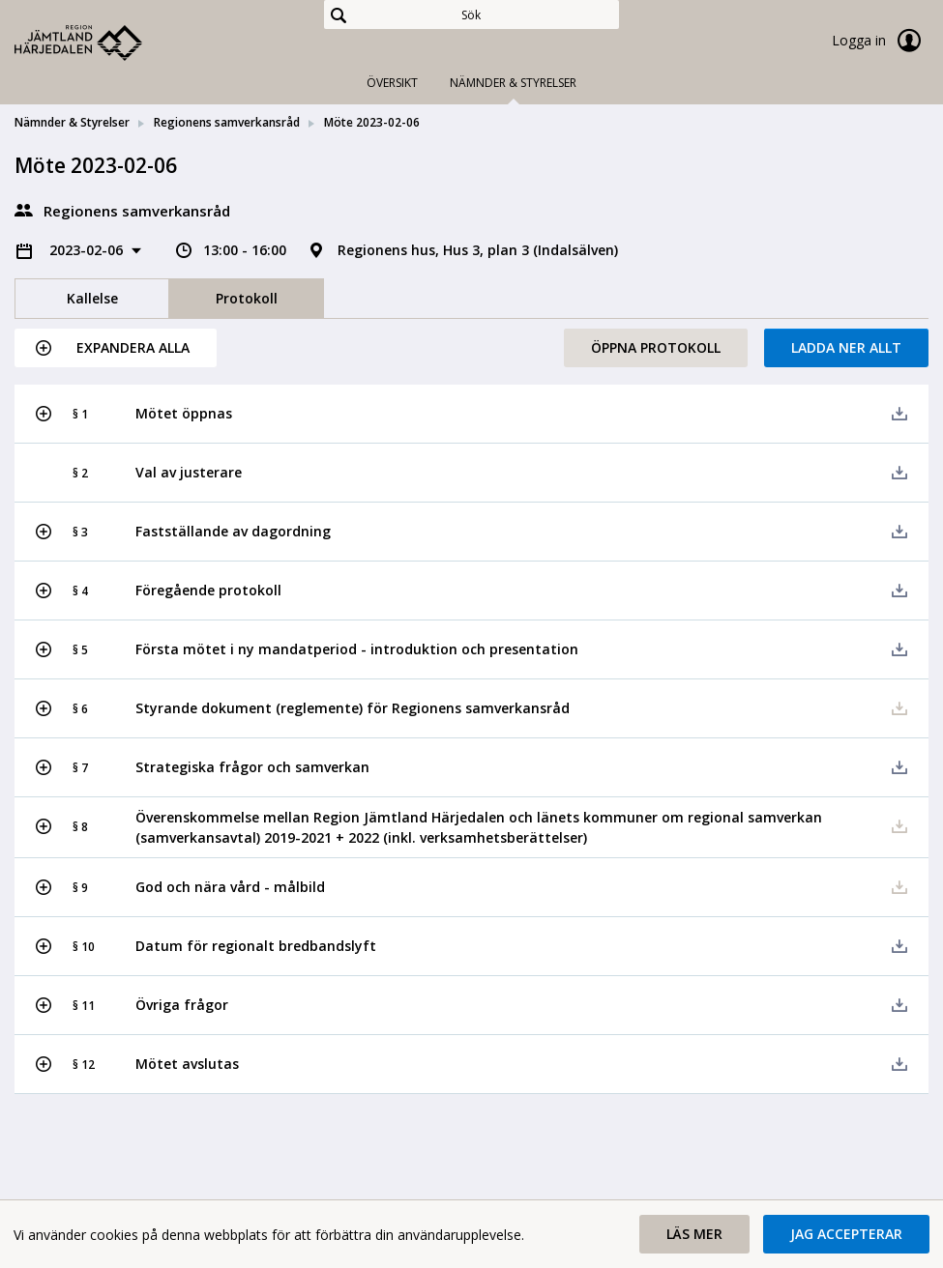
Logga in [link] (880, 40)
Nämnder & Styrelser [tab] (513, 82)
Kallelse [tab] (92, 298)
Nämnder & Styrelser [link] (72, 122)
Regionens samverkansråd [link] (227, 122)
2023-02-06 (88, 250)
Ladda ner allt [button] (846, 347)
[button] (116, 348)
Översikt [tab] (392, 82)
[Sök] (471, 14)
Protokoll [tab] (247, 298)
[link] (111, 42)
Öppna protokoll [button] (656, 347)
